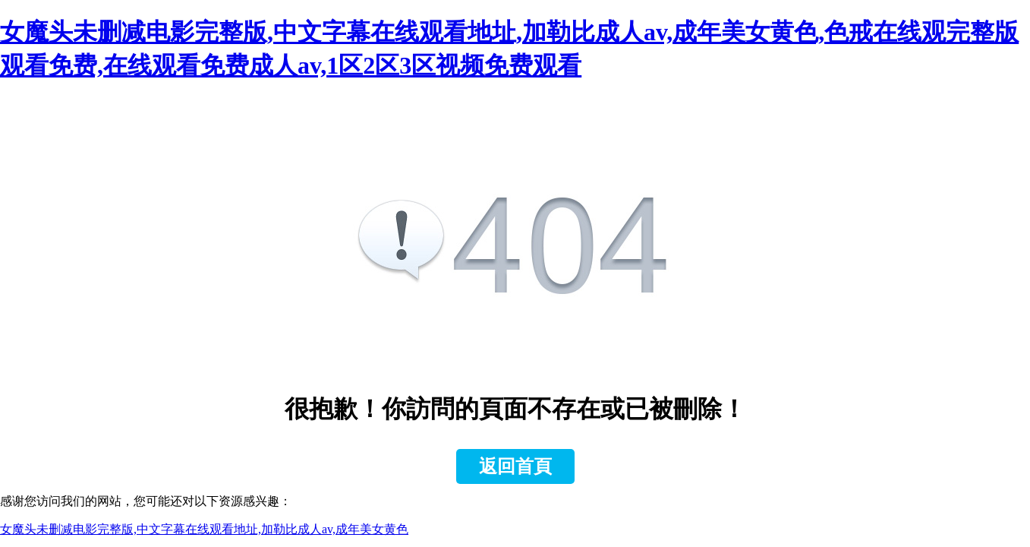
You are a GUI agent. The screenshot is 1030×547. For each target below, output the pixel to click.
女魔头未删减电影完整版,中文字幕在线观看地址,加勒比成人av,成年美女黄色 (204, 529)
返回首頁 (515, 466)
